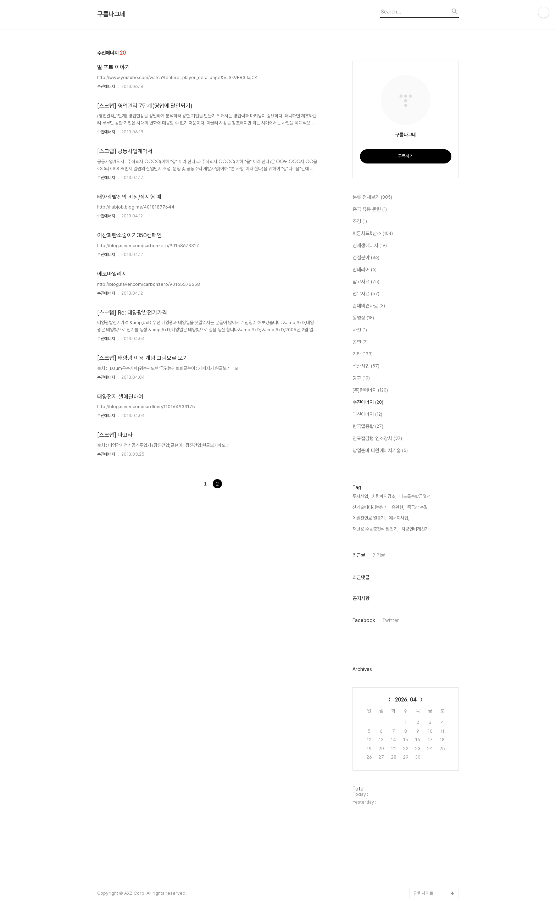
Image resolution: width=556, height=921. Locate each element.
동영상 (363, 318)
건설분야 (365, 257)
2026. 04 (406, 700)
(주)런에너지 (370, 390)
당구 (361, 378)
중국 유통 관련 (369, 209)
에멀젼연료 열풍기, (369, 518)
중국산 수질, (418, 507)
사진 (359, 330)
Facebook (363, 620)
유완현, (397, 507)
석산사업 (365, 366)
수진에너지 (106, 86)
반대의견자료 (368, 306)
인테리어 (364, 269)
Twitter (390, 620)
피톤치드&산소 (372, 233)
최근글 (358, 555)
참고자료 (365, 281)
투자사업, (360, 496)
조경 (359, 221)
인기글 (378, 555)
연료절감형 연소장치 (377, 438)
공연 (360, 342)
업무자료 (365, 294)
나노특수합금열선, (415, 496)
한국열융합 (367, 426)
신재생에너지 (369, 245)
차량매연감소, (384, 496)
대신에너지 (367, 414)
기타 (362, 354)
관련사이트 (423, 893)
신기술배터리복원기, (370, 507)
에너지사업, (399, 518)
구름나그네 (111, 14)
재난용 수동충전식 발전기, (375, 529)
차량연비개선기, (415, 529)
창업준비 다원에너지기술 (380, 450)
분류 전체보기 (372, 197)
